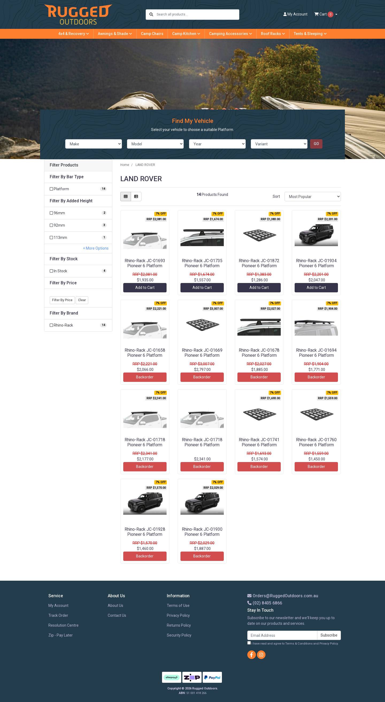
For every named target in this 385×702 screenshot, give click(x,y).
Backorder (144, 377)
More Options (97, 248)
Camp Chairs (152, 34)
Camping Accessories (230, 34)
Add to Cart (145, 287)
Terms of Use (178, 605)
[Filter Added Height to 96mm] (78, 213)
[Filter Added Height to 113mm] (78, 237)
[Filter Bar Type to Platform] (78, 189)
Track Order (58, 615)
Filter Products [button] (64, 165)
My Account (58, 605)
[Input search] (198, 14)
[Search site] (151, 14)
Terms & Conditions (299, 643)
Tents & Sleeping (310, 34)
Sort (276, 196)
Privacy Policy (178, 615)
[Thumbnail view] (125, 196)
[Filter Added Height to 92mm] (78, 225)
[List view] (136, 196)
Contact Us (117, 615)
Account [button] (295, 14)
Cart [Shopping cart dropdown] (324, 14)
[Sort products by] (312, 196)
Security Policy (179, 635)
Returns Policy (179, 625)
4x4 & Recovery (73, 34)
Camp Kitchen (186, 34)
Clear (82, 300)
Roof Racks (273, 34)
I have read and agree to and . (292, 643)
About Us (115, 605)
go (316, 144)
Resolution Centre (63, 625)
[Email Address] (282, 635)
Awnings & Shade (115, 34)
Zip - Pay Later (60, 635)
